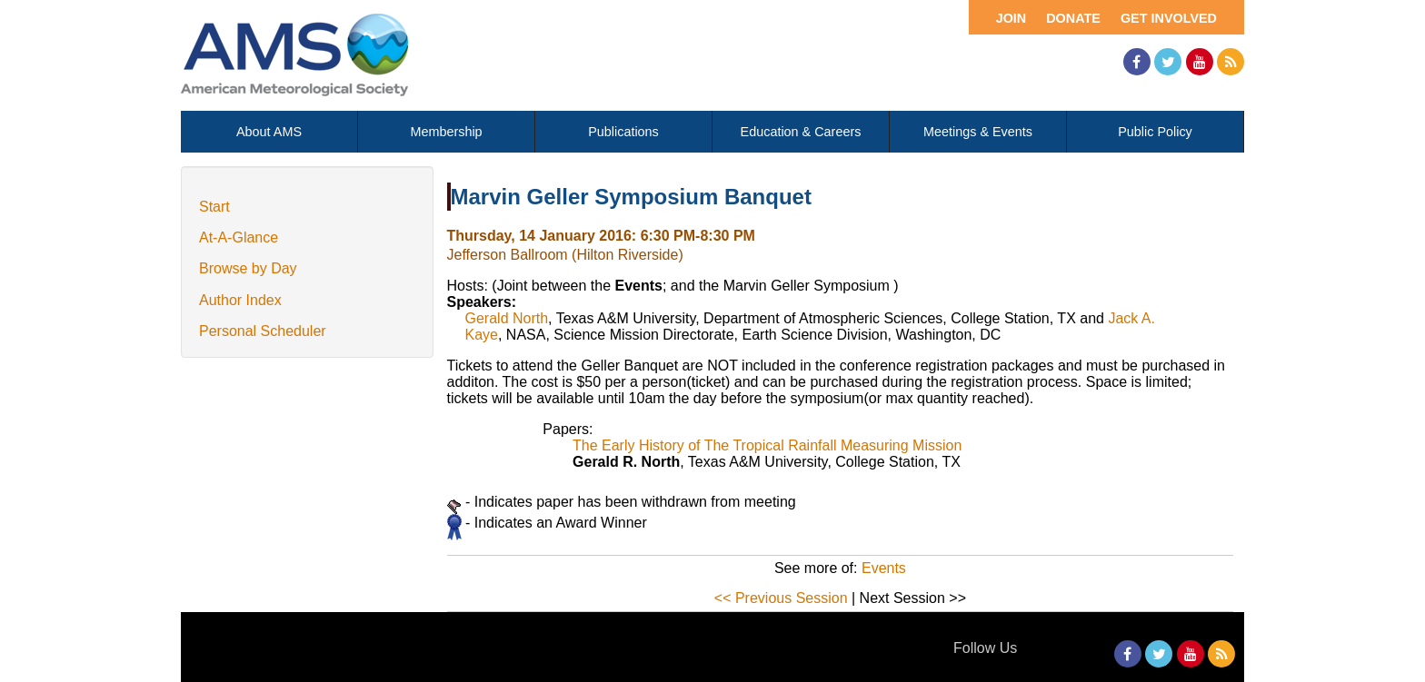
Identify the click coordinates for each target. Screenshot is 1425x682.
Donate (1073, 18)
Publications (623, 131)
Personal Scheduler (262, 331)
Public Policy (1155, 131)
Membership (446, 131)
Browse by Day (248, 268)
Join (1011, 18)
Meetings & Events (977, 131)
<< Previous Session (781, 598)
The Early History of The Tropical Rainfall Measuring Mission (767, 445)
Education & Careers (801, 131)
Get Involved (1169, 18)
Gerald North (507, 318)
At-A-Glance (238, 237)
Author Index (240, 300)
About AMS (269, 131)
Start (214, 206)
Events (884, 568)
